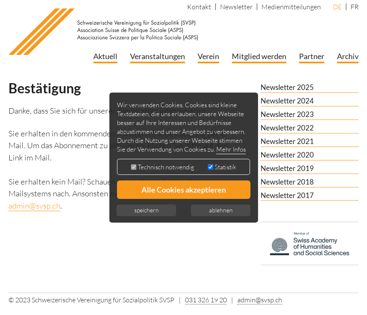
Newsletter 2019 (287, 168)
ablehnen (221, 210)
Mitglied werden (259, 56)
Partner (311, 56)
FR (355, 6)
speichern (146, 210)
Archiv (348, 56)
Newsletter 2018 (287, 181)
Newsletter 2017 (287, 195)
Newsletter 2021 (287, 141)
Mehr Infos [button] (231, 149)
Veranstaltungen (157, 56)
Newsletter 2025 (287, 87)
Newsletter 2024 (287, 100)
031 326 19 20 (206, 300)
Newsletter (236, 6)
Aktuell (105, 56)
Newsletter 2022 (287, 127)
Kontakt (199, 6)
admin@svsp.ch (34, 206)
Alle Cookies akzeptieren (183, 189)
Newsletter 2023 (287, 114)
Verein (208, 56)
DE (337, 6)
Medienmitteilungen (291, 6)
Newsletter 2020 (287, 154)
